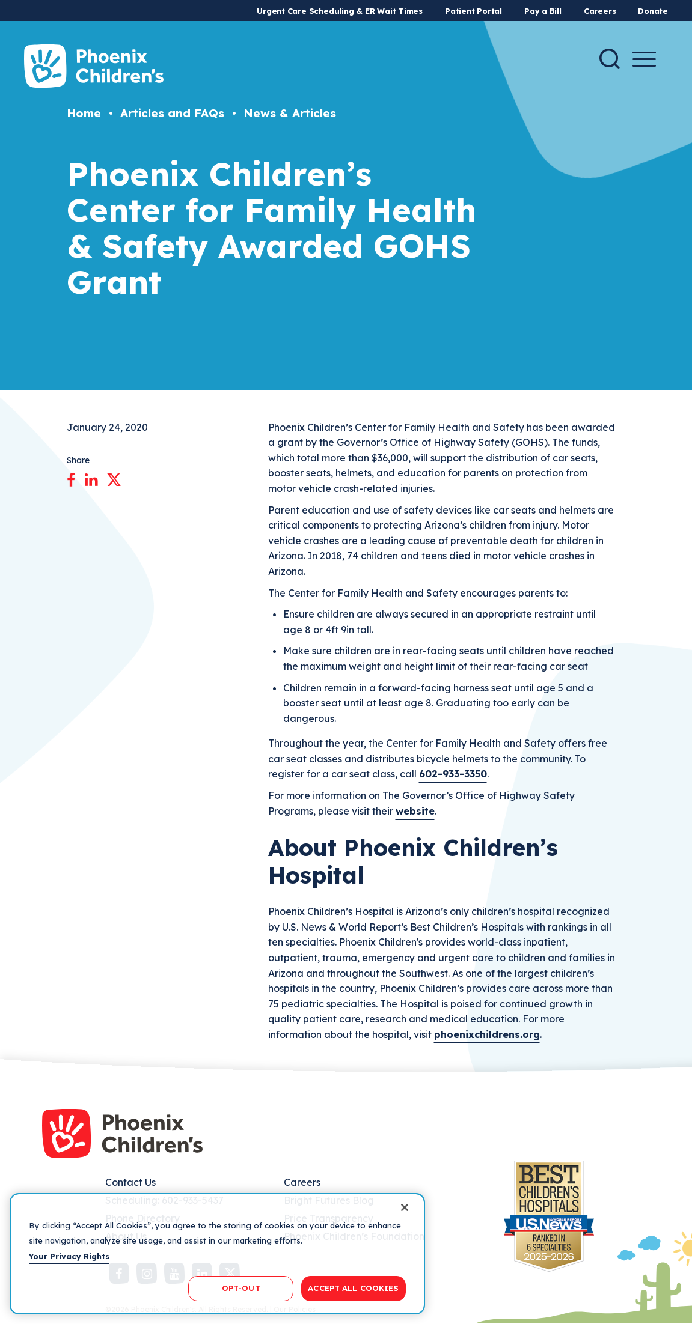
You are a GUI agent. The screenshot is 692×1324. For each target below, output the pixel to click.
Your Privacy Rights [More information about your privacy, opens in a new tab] (69, 1256)
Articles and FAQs (172, 113)
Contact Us (130, 1182)
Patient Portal (473, 11)
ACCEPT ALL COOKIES (353, 1288)
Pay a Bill (543, 11)
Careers (600, 11)
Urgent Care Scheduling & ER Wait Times (340, 11)
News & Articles (289, 113)
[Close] (404, 1207)
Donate (653, 11)
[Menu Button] (644, 59)
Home (84, 113)
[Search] (609, 59)
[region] (217, 1253)
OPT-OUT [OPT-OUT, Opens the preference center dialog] (241, 1288)
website (415, 811)
